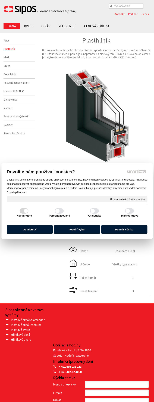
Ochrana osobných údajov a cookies (127, 199)
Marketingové (129, 215)
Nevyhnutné (24, 215)
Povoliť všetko (124, 229)
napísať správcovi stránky (94, 387)
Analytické (94, 215)
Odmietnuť (29, 229)
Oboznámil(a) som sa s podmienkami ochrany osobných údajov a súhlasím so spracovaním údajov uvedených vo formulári (125, 359)
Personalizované (59, 215)
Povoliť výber (76, 229)
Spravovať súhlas (77, 390)
